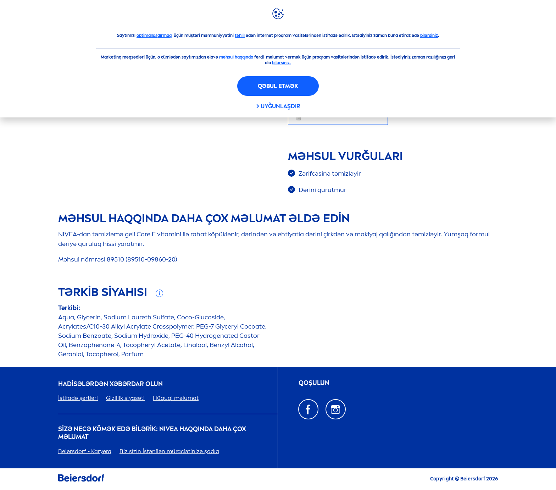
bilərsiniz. (281, 62)
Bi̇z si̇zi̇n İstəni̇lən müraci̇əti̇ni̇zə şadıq (169, 451)
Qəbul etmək (278, 86)
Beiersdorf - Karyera (84, 451)
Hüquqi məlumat (176, 398)
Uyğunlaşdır (280, 106)
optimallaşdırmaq (154, 35)
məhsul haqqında (236, 57)
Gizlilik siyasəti (125, 398)
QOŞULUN (314, 383)
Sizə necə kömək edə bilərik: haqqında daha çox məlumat (152, 433)
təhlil (240, 35)
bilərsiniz (429, 35)
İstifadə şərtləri (78, 398)
